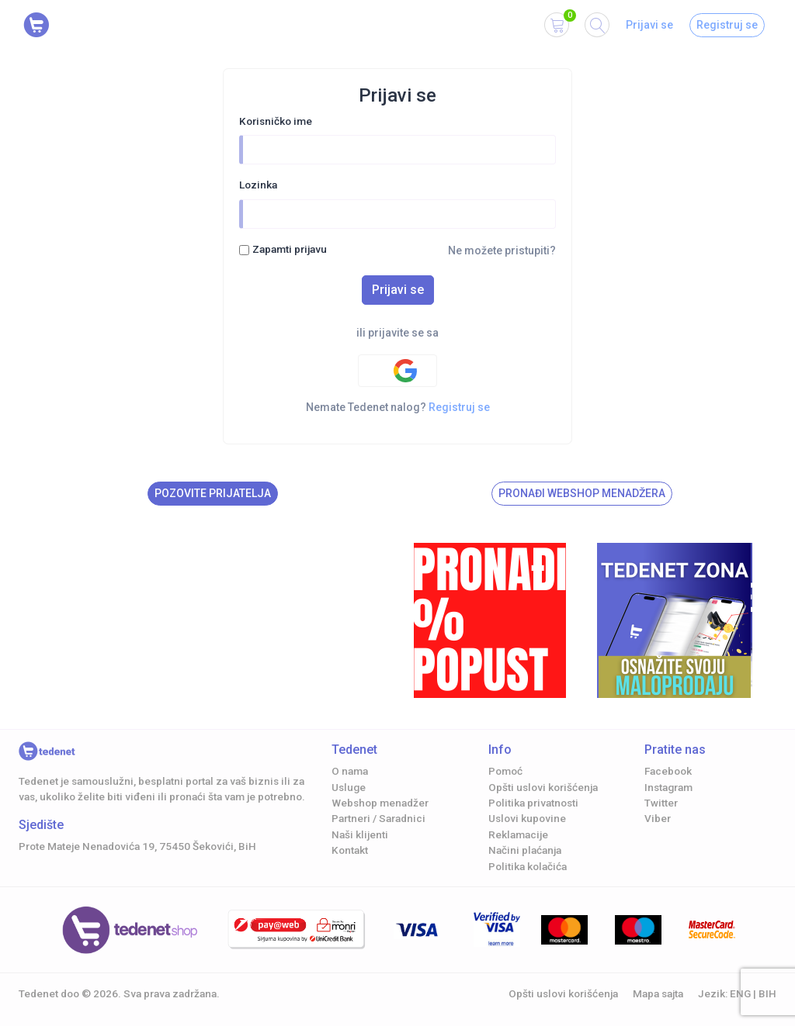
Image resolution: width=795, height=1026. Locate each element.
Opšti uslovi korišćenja (543, 787)
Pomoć (505, 771)
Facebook (668, 771)
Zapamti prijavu (289, 249)
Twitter (661, 802)
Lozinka (258, 184)
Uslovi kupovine (527, 818)
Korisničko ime (275, 121)
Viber (657, 818)
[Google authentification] (397, 370)
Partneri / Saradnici (378, 818)
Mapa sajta (658, 993)
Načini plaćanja (524, 850)
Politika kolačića (527, 866)
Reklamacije (518, 834)
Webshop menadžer (380, 802)
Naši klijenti (360, 834)
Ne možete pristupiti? (502, 250)
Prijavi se (649, 25)
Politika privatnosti (533, 802)
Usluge (349, 787)
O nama (350, 771)
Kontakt (350, 850)
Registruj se (727, 25)
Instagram (668, 787)
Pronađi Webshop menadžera (581, 493)
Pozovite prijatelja (212, 493)
